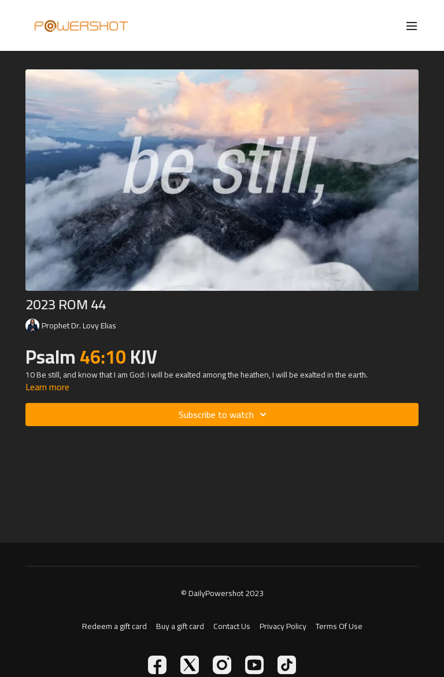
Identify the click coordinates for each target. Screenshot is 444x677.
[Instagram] (222, 665)
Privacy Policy (283, 626)
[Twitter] (189, 665)
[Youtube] (254, 665)
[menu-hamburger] (412, 25)
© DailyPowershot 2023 (222, 593)
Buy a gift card (180, 626)
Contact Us (231, 626)
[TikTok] (287, 665)
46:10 (105, 356)
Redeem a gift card (114, 626)
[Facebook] (157, 665)
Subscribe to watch (224, 414)
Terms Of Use (339, 626)
